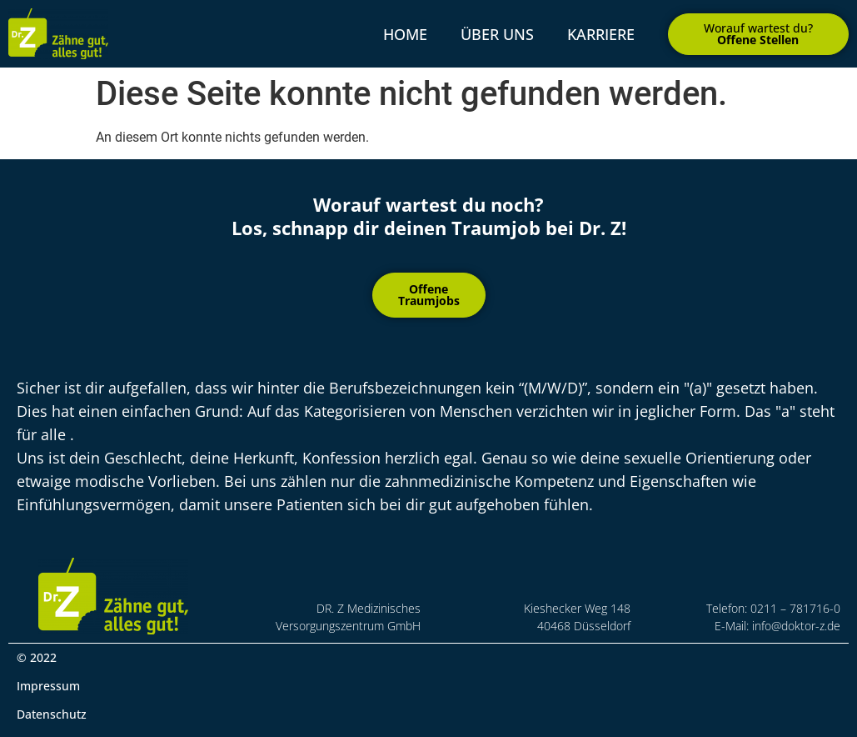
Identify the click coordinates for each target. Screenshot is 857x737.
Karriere (601, 34)
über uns (497, 34)
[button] (758, 34)
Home (405, 34)
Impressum (48, 686)
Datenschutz (52, 714)
